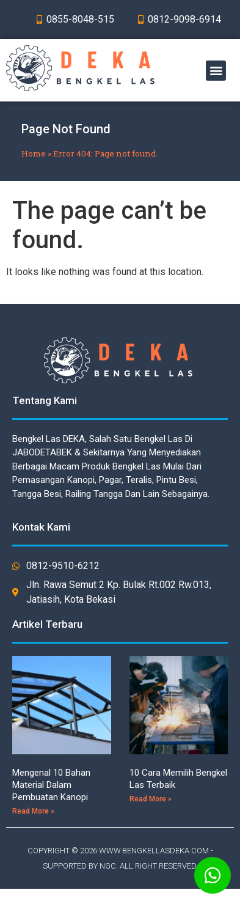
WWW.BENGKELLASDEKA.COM (154, 850)
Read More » (33, 811)
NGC (108, 865)
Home (33, 153)
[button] (216, 71)
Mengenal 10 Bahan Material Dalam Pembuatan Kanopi (51, 785)
